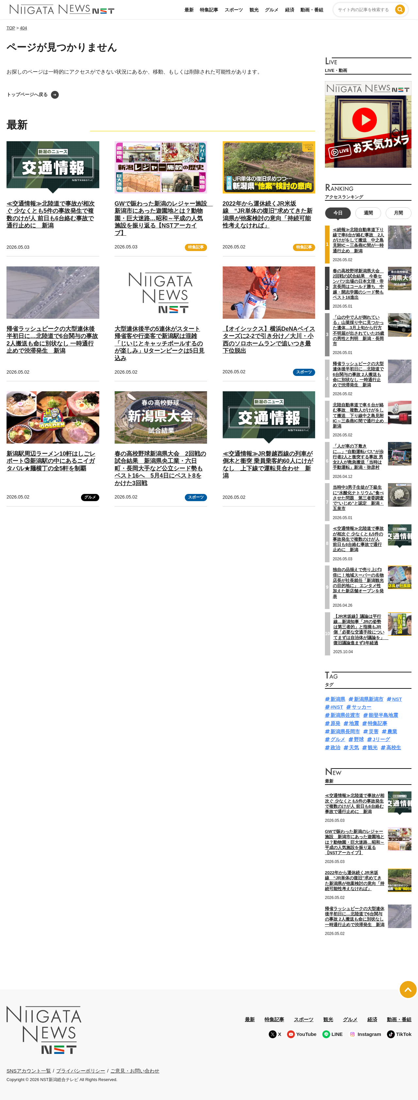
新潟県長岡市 (345, 731)
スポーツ (234, 9)
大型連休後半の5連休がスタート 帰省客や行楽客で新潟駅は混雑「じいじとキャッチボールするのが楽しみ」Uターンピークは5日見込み (159, 344)
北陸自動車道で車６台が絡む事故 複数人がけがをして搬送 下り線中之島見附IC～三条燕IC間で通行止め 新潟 (360, 415)
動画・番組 (311, 9)
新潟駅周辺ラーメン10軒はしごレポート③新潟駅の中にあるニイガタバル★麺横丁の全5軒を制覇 (51, 461)
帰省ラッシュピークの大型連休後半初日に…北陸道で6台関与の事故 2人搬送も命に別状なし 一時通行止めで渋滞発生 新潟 (358, 374)
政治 (335, 747)
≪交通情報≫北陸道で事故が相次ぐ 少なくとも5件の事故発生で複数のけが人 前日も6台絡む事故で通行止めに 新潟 (358, 539)
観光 (254, 9)
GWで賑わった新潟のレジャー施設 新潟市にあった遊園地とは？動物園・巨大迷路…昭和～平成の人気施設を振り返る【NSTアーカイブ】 (164, 218)
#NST (336, 707)
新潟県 (337, 699)
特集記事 (209, 9)
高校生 (393, 747)
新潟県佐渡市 (345, 715)
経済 (289, 9)
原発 (335, 723)
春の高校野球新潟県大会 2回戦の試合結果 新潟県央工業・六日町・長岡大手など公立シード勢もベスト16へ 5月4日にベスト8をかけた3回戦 (160, 468)
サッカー (361, 707)
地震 (354, 723)
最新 (189, 9)
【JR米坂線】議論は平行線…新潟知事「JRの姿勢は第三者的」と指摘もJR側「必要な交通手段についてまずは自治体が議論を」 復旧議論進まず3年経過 (361, 629)
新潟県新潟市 (368, 699)
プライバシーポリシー (80, 1071)
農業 (392, 731)
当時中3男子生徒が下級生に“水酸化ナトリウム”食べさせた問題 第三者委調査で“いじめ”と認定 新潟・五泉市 (358, 498)
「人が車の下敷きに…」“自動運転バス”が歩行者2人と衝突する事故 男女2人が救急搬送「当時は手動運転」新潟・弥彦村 (358, 457)
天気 (354, 747)
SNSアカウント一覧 (29, 1071)
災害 (373, 731)
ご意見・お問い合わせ (134, 1071)
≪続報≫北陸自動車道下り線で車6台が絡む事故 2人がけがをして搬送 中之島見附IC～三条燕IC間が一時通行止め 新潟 (358, 240)
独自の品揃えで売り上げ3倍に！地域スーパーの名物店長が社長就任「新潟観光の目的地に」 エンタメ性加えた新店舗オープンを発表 (358, 583)
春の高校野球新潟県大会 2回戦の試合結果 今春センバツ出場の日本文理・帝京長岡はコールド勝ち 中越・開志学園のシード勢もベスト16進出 (358, 284)
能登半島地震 (383, 715)
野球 (359, 739)
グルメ (272, 9)
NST (397, 699)
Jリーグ (381, 739)
